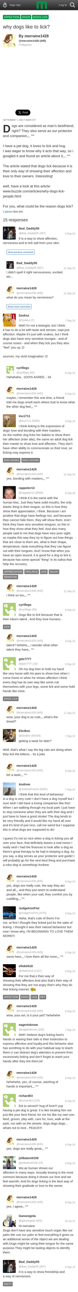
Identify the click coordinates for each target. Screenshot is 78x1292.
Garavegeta (27, 1216)
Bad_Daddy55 (29, 228)
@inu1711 (25, 420)
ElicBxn (24, 731)
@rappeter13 (27, 492)
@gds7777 (25, 663)
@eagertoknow (28, 1029)
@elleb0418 (26, 970)
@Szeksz (24, 320)
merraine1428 (37, 36)
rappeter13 (27, 488)
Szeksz (24, 315)
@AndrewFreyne (29, 789)
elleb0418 (26, 966)
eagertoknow (28, 1024)
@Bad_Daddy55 (29, 233)
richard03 (26, 1095)
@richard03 (26, 1100)
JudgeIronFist (29, 908)
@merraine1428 (29, 40)
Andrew (24, 784)
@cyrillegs (22, 372)
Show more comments (19, 306)
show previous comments (20, 252)
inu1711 (24, 416)
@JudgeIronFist (28, 913)
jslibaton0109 (28, 1158)
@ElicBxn (25, 735)
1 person (8, 211)
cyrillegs (22, 368)
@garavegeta (27, 1220)
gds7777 (25, 659)
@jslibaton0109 (28, 1162)
